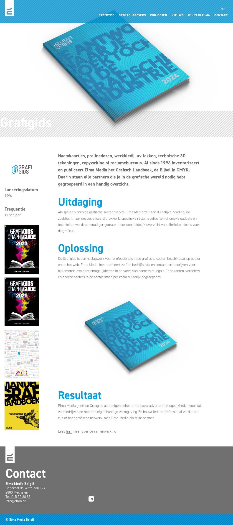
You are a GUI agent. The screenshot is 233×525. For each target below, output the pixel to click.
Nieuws (177, 15)
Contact (221, 15)
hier (69, 431)
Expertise (106, 15)
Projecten (158, 15)
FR (226, 8)
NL (222, 8)
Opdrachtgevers (132, 15)
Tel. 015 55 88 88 (17, 496)
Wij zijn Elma (199, 15)
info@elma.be (15, 501)
